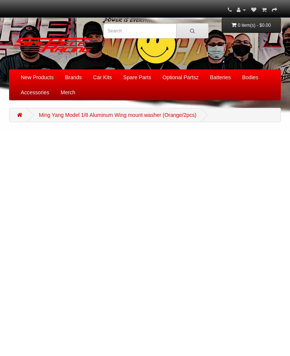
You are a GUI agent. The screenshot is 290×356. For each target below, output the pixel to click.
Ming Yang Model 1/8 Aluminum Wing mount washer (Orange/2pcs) (117, 115)
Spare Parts (137, 77)
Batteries (220, 77)
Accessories (35, 92)
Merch (67, 92)
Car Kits (102, 77)
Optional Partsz (180, 77)
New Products (37, 77)
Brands (73, 77)
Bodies (250, 77)
